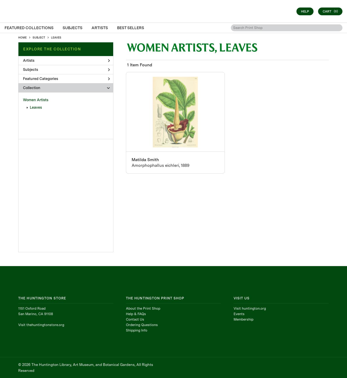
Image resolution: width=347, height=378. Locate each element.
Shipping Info (136, 330)
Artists (66, 60)
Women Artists (35, 100)
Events (239, 314)
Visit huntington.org (250, 308)
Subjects (66, 69)
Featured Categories (66, 79)
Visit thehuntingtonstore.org (41, 325)
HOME (22, 37)
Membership (243, 319)
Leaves (36, 107)
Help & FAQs (136, 314)
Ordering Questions (142, 325)
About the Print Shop (143, 308)
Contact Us (135, 319)
